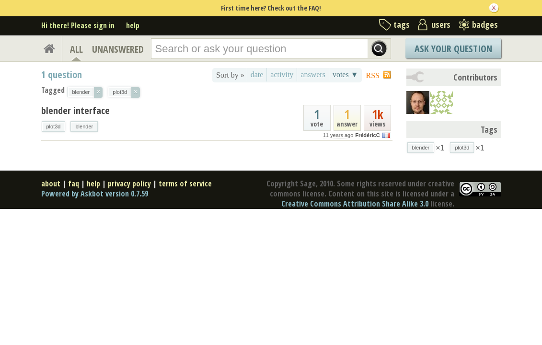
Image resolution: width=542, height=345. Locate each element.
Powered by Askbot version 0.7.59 (94, 193)
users (440, 24)
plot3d (53, 126)
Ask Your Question (453, 48)
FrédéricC (367, 135)
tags (401, 24)
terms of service (185, 183)
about (50, 183)
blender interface (75, 110)
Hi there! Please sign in (78, 25)
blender (84, 126)
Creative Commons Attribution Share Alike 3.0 (354, 203)
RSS (373, 75)
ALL (76, 49)
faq (73, 183)
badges (485, 24)
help (132, 25)
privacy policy (129, 183)
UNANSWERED (118, 49)
